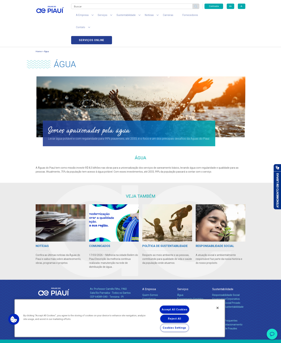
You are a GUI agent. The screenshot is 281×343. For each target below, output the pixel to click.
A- (241, 6)
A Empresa (149, 265)
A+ (230, 6)
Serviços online (225, 16)
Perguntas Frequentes (224, 297)
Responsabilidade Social (226, 271)
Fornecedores (174, 16)
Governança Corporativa (226, 275)
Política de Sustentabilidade (228, 283)
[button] (14, 319)
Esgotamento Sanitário (190, 275)
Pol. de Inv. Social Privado (226, 279)
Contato (217, 291)
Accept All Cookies (174, 309)
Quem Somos (150, 271)
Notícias (147, 283)
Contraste (214, 6)
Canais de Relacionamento (227, 301)
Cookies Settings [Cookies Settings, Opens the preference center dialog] (174, 327)
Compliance (149, 275)
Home (39, 28)
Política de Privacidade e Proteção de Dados (140, 337)
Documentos (184, 279)
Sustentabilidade (222, 265)
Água (46, 28)
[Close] (218, 308)
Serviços (182, 265)
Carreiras (154, 16)
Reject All (174, 318)
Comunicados (150, 293)
